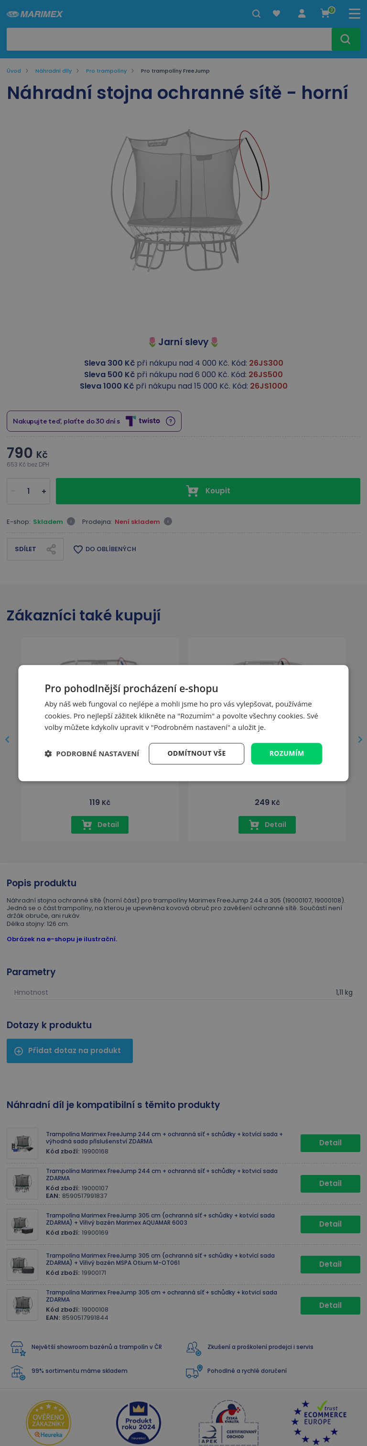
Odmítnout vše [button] (197, 753)
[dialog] (183, 723)
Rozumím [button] (287, 753)
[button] (91, 754)
